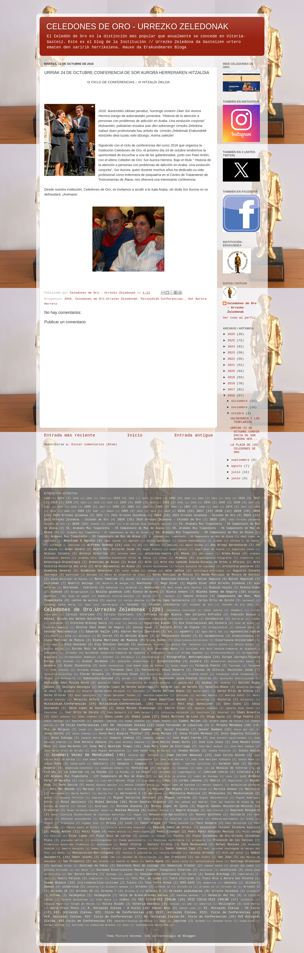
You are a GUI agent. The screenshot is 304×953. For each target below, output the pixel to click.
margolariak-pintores (245, 785)
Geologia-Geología (76, 687)
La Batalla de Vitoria (229, 768)
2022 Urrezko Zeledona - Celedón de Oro (203, 515)
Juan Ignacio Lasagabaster (134, 759)
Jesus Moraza (161, 733)
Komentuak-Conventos (79, 768)
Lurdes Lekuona (190, 780)
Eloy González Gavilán (111, 644)
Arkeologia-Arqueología (62, 562)
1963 (145, 507)
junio (236, 478)
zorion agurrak (54, 925)
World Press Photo (64, 908)
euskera (50, 665)
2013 (140, 511)
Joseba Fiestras (219, 750)
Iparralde (78, 721)
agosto (237, 466)
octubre (238, 413)
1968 (202, 507)
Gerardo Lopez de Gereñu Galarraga (125, 687)
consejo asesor (121, 619)
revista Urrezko (201, 852)
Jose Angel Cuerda (187, 737)
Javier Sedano (210, 729)
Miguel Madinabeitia (213, 797)
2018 (232, 383)
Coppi (194, 619)
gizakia (69, 691)
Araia (162, 558)
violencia (247, 899)
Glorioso (139, 691)
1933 (194, 502)
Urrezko (141, 886)
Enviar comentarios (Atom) (94, 444)
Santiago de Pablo (94, 865)
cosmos (255, 619)
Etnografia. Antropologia (189, 657)
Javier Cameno (140, 729)
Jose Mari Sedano (211, 746)
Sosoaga (111, 874)
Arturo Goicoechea (155, 566)
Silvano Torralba (56, 870)
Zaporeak (179, 921)
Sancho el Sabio (127, 861)
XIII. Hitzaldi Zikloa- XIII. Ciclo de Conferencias (203, 912)
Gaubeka (225, 682)
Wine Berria (252, 904)
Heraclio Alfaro (86, 699)
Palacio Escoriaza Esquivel (126, 827)
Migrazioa (98, 797)
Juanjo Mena (246, 759)
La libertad (73, 772)
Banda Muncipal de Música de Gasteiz (230, 574)
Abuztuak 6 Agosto (79, 540)
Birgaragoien (79, 592)
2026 (232, 334)
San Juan (224, 857)
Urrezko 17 (252, 886)
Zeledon (200, 921)
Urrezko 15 (228, 887)
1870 (158, 498)
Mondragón (101, 806)
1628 (76, 498)
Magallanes (235, 780)
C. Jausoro (167, 596)
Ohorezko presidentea (76, 819)
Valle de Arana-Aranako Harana (143, 895)
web (189, 904)
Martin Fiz (105, 793)
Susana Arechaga (217, 874)
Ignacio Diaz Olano (239, 708)
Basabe (130, 579)
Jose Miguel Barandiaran (108, 750)
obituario (237, 814)
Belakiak (131, 587)
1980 (67, 511)
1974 (229, 506)
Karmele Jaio (229, 763)
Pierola (55, 836)
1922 (83, 502)
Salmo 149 (107, 857)
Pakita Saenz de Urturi (82, 827)
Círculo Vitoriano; (119, 614)
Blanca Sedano (177, 591)
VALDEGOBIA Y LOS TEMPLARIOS (245, 420)
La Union (143, 772)
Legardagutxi (187, 772)
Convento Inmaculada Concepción (161, 619)
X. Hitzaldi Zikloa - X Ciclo (114, 908)
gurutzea (182, 695)
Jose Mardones (70, 746)
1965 (159, 506)
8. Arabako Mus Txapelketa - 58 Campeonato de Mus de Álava (191, 536)
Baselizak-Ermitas (175, 579)
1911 (214, 498)
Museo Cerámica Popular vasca (87, 810)
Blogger (189, 936)
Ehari (54, 636)
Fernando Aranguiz (89, 670)
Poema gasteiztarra (132, 840)
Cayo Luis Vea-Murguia (101, 604)
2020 (232, 371)
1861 (145, 498)
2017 (232, 389)
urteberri (253, 891)
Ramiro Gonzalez (73, 848)
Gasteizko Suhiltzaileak (237, 678)
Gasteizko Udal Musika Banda (66, 682)
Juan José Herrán (171, 759)
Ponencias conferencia (168, 840)
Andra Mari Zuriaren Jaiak (113, 549)
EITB (68, 636)
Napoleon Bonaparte (245, 810)
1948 (74, 507)
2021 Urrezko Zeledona (128, 515)
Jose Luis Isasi (211, 742)
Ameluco (155, 545)
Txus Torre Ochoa (158, 882)
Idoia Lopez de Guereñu (87, 708)
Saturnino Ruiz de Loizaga (138, 865)
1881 (172, 498)
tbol (47, 878)
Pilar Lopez (78, 836)
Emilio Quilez (244, 644)
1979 (53, 511)
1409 (47, 498)
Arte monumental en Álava (115, 566)
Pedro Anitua (117, 831)
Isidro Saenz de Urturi (226, 721)
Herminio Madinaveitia (124, 699)
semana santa (213, 865)
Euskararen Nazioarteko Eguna (232, 661)
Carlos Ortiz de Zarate (216, 600)
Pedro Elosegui (168, 831)
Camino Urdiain (196, 596)
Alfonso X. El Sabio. (245, 540)
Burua (146, 596)
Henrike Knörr (234, 695)
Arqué (132, 562)
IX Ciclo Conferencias (79, 725)
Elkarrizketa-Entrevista (191, 640)
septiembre (241, 460)
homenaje (162, 704)
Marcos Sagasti (212, 785)
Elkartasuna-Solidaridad (234, 640)
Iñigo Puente (243, 716)
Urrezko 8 (131, 891)
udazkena (230, 882)
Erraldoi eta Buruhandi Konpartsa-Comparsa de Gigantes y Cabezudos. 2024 (119, 653)
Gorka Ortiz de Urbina (235, 691)
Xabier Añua (161, 908)
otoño (128, 823)
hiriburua (202, 699)
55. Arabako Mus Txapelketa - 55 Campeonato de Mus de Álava (115, 528)
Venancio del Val (221, 895)
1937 (251, 502)
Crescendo (56, 623)
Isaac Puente (162, 721)
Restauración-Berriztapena (93, 852)
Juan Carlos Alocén (229, 755)
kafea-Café (77, 763)
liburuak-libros (215, 772)
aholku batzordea (158, 540)
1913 (227, 498)
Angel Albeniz (152, 549)
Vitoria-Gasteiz (146, 904)
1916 (241, 498)
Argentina (246, 558)
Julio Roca (52, 763)
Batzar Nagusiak (241, 579)
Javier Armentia (106, 729)
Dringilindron (218, 627)
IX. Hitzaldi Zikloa (127, 725)
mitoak (81, 806)
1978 (257, 507)
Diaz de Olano (244, 623)
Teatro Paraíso (68, 878)
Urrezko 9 (153, 891)
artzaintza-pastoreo (237, 566)
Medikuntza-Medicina (184, 793)
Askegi (152, 570)
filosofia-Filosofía (58, 674)
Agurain (134, 540)
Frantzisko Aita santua (163, 674)
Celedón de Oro (201, 604)
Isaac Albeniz (134, 721)
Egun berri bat (212, 631)
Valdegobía (77, 895)
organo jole (90, 823)
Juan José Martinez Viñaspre (210, 759)
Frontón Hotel (198, 674)
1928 (138, 502)
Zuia (126, 925)
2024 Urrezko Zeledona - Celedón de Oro (168, 519)
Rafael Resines (227, 844)
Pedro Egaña (141, 831)
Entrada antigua (193, 435)
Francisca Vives (125, 674)
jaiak (82, 729)
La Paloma (98, 772)
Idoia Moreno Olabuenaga (135, 708)
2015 (167, 511)
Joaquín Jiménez (154, 738)
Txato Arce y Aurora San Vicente (227, 878)
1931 (166, 502)
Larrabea (164, 772)
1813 (103, 498)
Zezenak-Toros (222, 921)
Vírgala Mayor (53, 904)
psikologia (104, 844)
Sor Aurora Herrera (83, 874)
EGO (170, 631)
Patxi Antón (61, 831)
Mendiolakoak (243, 793)
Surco (192, 874)
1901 (200, 498)
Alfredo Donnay (100, 545)
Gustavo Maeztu (206, 695)
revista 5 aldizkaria (137, 853)
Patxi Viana (91, 831)
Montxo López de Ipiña (169, 806)
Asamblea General (57, 570)
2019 (232, 377)
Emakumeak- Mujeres (151, 644)
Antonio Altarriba (93, 553)
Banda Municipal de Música (69, 579)
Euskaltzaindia (168, 661)
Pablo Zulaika (178, 823)
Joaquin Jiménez (121, 737)
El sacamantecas (211, 636)
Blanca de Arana (145, 591)
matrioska (154, 793)
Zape (163, 921)
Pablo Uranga (150, 823)
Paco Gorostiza (235, 823)
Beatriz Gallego (80, 583)
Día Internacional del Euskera (203, 623)
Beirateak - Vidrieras (80, 587)
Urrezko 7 (108, 891)
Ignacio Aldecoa (205, 708)
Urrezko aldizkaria (185, 891)
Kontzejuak (140, 768)
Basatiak (148, 579)
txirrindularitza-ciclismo (97, 882)
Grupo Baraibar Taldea (119, 695)
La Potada (122, 772)
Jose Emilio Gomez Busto (171, 742)
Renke (61, 853)
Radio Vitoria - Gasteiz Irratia (146, 844)
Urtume (55, 895)
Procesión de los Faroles (233, 840)
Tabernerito (246, 874)
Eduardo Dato (245, 627)
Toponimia (117, 878)
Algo (127, 545)
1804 (89, 498)
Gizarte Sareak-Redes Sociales (103, 691)
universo (93, 887)
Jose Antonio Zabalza (90, 742)
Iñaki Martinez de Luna (179, 716)
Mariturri (252, 789)
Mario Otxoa (198, 789)
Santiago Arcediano (245, 861)
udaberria (209, 882)
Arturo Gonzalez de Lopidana (195, 566)
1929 (152, 502)
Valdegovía (102, 895)
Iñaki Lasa (140, 716)
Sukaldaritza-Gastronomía (160, 874)
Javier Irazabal (176, 729)
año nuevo (206, 553)
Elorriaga (50, 644)
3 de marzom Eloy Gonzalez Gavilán (147, 524)
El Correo (104, 636)
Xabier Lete (187, 908)
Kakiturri (100, 763)
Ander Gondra (75, 549)
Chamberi (237, 610)
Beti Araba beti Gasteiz (184, 587)
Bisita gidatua (109, 591)
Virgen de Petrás (83, 904)
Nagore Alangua (187, 810)
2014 (153, 511)
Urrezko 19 (84, 891)
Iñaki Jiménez (87, 716)
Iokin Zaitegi (53, 721)
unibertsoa (70, 886)
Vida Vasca (103, 899)
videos (124, 899)
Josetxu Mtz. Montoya (143, 755)
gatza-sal (185, 682)
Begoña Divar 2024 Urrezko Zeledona (216, 583)
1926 (123, 502)
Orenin (48, 823)
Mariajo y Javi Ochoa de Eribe (124, 789)
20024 (110, 511)
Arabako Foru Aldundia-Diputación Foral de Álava (114, 558)
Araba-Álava (231, 553)
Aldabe (218, 540)
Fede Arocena (59, 670)
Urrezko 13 (184, 887)
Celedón (133, 604)
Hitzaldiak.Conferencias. (162, 299)
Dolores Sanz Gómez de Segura (100, 627)
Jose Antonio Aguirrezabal (228, 738)
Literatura (245, 772)
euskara (195, 661)
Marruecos (57, 793)
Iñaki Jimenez (60, 716)
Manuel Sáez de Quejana (178, 785)
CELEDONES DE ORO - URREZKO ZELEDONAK (137, 26)
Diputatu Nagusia (56, 627)
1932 (180, 502)
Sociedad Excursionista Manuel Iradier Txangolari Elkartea (143, 870)
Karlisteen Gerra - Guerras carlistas (183, 763)
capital (111, 600)
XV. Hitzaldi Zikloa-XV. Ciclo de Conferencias (185, 916)
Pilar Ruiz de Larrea (113, 836)
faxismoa (254, 665)
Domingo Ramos (142, 627)
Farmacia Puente (207, 665)
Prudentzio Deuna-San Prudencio (66, 844)
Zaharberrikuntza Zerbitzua (133, 921)
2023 (232, 352)
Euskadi (69, 661)
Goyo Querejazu (85, 695)
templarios (96, 878)
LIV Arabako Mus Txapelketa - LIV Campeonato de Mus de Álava (94, 776)
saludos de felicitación (139, 857)
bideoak (56, 591)
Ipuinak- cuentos (105, 721)
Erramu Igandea (191, 653)
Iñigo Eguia (215, 716)
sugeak (128, 874)
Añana (185, 553)
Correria (238, 619)
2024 (232, 346)
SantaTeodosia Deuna (209, 861)
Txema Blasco (55, 882)
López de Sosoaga (206, 776)
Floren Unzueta (91, 674)
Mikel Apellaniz (73, 802)
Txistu (131, 882)
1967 (187, 506)
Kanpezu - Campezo (131, 763)
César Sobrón (213, 610)
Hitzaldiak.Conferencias (65, 704)
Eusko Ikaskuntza (77, 665)
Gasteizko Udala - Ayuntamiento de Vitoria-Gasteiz (134, 682)
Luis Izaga (86, 780)
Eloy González (75, 644)
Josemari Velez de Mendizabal (82, 755)
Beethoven (144, 583)
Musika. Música (158, 810)
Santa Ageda (154, 861)
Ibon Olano (232, 704)
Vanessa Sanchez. (188, 895)
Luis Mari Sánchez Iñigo (117, 780)
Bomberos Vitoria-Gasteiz (116, 596)
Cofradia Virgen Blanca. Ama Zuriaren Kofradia (182, 614)
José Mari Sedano (242, 746)
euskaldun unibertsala (133, 661)
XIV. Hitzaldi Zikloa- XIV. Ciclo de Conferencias (88, 916)
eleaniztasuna (242, 636)
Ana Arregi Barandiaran (229, 545)
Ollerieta (196, 819)
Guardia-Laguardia (155, 695)
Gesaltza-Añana (216, 687)
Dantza (132, 623)
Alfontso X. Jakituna (65, 545)
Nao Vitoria (215, 810)
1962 (130, 506)
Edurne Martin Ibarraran (140, 631)
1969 (215, 507)
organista (67, 823)
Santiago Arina (61, 865)
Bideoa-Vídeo (250, 587)
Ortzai (111, 823)
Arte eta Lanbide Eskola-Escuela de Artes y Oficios (202, 562)
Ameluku (173, 545)
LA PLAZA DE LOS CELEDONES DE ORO (244, 448)
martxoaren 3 (130, 793)
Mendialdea (217, 793)
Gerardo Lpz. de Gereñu (179, 687)
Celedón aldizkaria (164, 604)
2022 (232, 359)
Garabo (126, 678)
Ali (140, 545)
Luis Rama (148, 780)
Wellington (227, 904)
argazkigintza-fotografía (214, 558)
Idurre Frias (175, 708)
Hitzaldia (246, 699)
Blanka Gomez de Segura (216, 591)
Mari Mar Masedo (62, 789)
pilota (144, 836)
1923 (96, 502)
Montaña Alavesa (129, 806)
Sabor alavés (82, 857)
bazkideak (51, 583)
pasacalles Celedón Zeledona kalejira (230, 827)
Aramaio (181, 558)
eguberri (186, 631)
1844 (131, 498)
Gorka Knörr (201, 691)
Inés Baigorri (143, 712)
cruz (118, 623)
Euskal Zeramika (95, 661)
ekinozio (84, 636)
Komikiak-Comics (112, 768)
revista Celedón (170, 853)
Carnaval (248, 600)
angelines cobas (243, 549)
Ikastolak (50, 712)
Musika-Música (127, 810)
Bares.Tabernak (106, 579)
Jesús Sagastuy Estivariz (240, 733)
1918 (54, 502)
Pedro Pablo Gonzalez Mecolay (211, 831)
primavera (198, 840)
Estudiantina (150, 657)
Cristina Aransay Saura (88, 623)
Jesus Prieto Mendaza (195, 733)
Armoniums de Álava (104, 562)
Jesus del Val (244, 729)
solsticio (205, 870)
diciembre (240, 401)
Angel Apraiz (178, 549)
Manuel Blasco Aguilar (101, 785)
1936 (236, 502)
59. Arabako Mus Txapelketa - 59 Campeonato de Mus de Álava (92, 536)
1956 (87, 506)
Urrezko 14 (206, 887)
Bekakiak (112, 587)
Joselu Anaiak (249, 750)
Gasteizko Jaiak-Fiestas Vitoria (185, 678)
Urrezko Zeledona (225, 891)
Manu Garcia (68, 785)
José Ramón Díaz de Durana (151, 750)
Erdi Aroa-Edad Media (163, 648)
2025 (232, 340)
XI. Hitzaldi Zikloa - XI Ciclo (231, 908)
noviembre (240, 407)
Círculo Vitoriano (80, 614)
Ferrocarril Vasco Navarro (163, 670)
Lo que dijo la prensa (170, 776)
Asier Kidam (130, 570)
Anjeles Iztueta (56, 553)
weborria (205, 904)
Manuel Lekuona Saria (139, 785)
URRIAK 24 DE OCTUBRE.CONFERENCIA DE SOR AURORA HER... (244, 433)
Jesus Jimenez (81, 733)
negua (137, 814)
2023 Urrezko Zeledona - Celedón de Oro (76, 519)
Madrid (215, 780)
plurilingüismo (101, 840)
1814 (116, 498)
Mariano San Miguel (167, 789)
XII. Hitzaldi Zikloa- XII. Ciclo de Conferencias (99, 912)
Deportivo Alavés (157, 623)
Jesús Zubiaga (61, 737)
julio (236, 472)
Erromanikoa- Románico (80, 657)
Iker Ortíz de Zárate (81, 712)
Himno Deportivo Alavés (167, 699)
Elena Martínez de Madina (115, 640)
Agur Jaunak (113, 540)
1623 (61, 498)
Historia (224, 699)
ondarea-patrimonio (225, 819)
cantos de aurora (85, 600)
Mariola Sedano (225, 789)
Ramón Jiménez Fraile (143, 848)
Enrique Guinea (128, 648)
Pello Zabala (251, 831)
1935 (222, 502)
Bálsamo (92, 574)
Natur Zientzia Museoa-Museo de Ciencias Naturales (88, 814)
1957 (102, 507)
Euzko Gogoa (179, 665)
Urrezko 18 (59, 891)
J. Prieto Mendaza (226, 725)
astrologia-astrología (209, 570)
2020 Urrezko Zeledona (70, 515)
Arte (148, 562)
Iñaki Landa (114, 716)
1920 (68, 502)
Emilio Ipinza (218, 644)
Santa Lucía (180, 861)
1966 (174, 507)
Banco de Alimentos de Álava (125, 574)
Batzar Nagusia (208, 579)
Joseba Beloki (189, 750)
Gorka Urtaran (55, 695)
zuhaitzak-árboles (103, 925)
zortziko (77, 925)
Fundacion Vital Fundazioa (235, 674)
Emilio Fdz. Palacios (186, 644)
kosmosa (183, 768)
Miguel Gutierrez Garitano (135, 797)
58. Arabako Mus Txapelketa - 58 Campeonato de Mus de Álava (204, 532)
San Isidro (202, 857)
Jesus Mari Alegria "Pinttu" (120, 733)
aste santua (174, 570)
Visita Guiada (113, 904)
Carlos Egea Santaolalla (171, 600)
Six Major (82, 870)
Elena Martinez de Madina (64, 640)
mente (47, 797)
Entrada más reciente (69, 435)
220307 (111, 524)
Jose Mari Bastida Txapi (110, 746)
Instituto (203, 712)
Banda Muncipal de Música (173, 574)
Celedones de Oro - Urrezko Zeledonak (242, 308)
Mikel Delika (106, 802)
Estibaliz (127, 657)
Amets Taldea (194, 545)
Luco (229, 776)
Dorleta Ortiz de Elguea (179, 627)
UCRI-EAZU (187, 882)
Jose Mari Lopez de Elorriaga (166, 746)
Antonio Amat (127, 553)
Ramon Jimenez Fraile (106, 848)
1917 (256, 498)
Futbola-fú (68, 678)
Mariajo (88, 789)
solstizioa (228, 870)
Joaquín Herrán (91, 738)
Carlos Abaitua (134, 600)
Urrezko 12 (162, 887)
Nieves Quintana (208, 814)
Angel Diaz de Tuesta (209, 549)
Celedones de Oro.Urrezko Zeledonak (106, 299)
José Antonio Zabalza (130, 742)
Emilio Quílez (54, 648)
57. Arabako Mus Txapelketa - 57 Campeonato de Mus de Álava (104, 532)
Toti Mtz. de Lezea (146, 878)
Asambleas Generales (97, 570)
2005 (124, 511)
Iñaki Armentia (248, 712)
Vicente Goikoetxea (74, 899)
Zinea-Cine (246, 921)
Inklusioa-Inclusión (175, 712)
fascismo (235, 665)
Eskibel (108, 657)
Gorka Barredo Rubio (168, 691)
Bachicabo (72, 574)
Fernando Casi (121, 670)
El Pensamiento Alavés (173, 636)
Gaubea (207, 682)
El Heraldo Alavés (134, 636)
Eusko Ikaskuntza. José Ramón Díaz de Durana (131, 665)
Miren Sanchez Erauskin (147, 802)
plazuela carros (72, 840)
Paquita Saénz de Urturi (172, 827)
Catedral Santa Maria (59, 604)
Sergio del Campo (242, 865)
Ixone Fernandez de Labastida (179, 725)
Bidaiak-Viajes (220, 587)
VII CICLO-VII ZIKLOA (157, 899)
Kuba (199, 768)
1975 (244, 507)
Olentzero (127, 818)
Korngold (163, 768)
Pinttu (178, 836)
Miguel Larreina (177, 797)
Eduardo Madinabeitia (60, 631)
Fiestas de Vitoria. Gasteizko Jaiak (223, 670)
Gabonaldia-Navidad (98, 678)
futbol (48, 678)
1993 (80, 511)
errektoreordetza (222, 653)
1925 (109, 502)
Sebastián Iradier (181, 865)
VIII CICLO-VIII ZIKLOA (208, 899)
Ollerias (176, 819)
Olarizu (105, 818)
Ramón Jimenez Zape (180, 848)
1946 (60, 507)
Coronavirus (214, 618)
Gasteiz (144, 678)
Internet (223, 712)
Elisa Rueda (156, 640)
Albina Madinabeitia (192, 540)
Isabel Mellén (190, 721)
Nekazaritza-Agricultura (168, 814)
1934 (207, 502)
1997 (95, 511)
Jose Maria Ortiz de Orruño (63, 750)
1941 (47, 507)
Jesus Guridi (54, 733)
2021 (232, 365)
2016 (68, 299)
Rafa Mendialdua (193, 844)
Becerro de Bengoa (115, 583)
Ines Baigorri (116, 712)
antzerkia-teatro (158, 553)
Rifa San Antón (232, 853)
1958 (115, 506)
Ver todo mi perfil (239, 317)
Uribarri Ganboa (117, 887)
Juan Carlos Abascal (184, 755)
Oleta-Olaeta (153, 819)
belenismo (152, 587)
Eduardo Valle (98, 631)
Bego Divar (169, 583)
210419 (95, 524)
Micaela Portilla (72, 797)
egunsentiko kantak (245, 631)
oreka (249, 819)
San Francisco (175, 857)
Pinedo (161, 836)
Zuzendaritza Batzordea (152, 925)
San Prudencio (74, 861)
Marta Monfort (81, 793)
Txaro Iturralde (181, 878)
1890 (187, 498)
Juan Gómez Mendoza (95, 759)
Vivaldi (174, 904)
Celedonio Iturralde (181, 610)
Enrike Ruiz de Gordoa (90, 648)
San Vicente (101, 861)
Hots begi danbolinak (195, 704)
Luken (166, 780)
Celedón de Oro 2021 (237, 604)
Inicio (134, 435)
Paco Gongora (207, 823)
